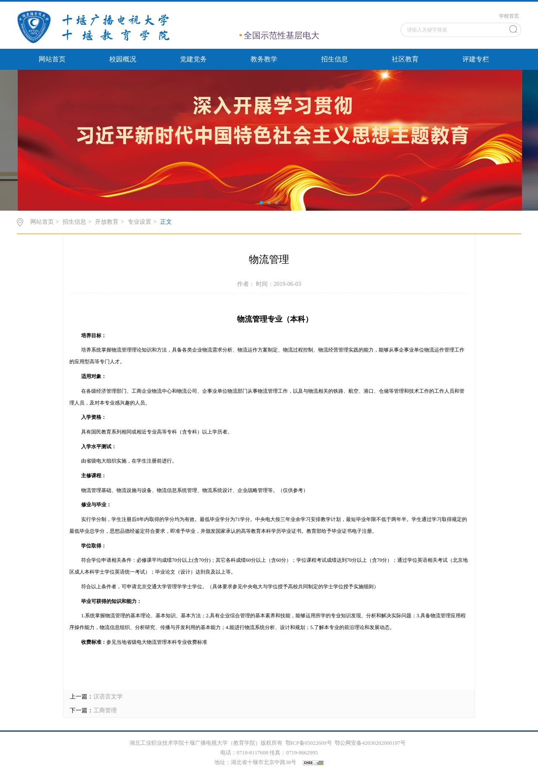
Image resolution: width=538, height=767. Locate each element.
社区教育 (405, 59)
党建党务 (193, 59)
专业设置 (139, 222)
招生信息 (334, 59)
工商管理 (105, 710)
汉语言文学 (108, 696)
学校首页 (509, 16)
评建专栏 (475, 59)
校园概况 (122, 59)
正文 (166, 222)
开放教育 (107, 222)
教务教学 (264, 59)
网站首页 (52, 59)
